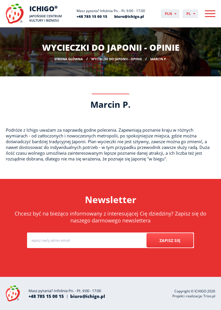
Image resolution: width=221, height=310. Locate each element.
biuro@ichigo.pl (129, 16)
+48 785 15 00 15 (92, 16)
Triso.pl (209, 296)
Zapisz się (169, 240)
